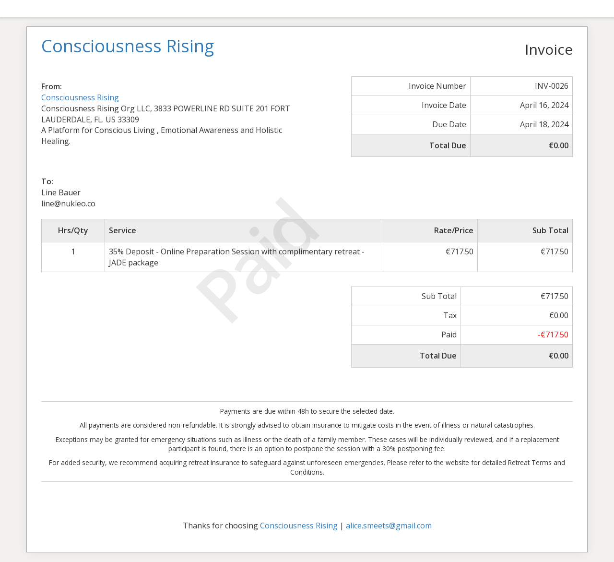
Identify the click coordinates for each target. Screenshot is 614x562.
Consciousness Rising (80, 97)
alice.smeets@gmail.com (389, 525)
